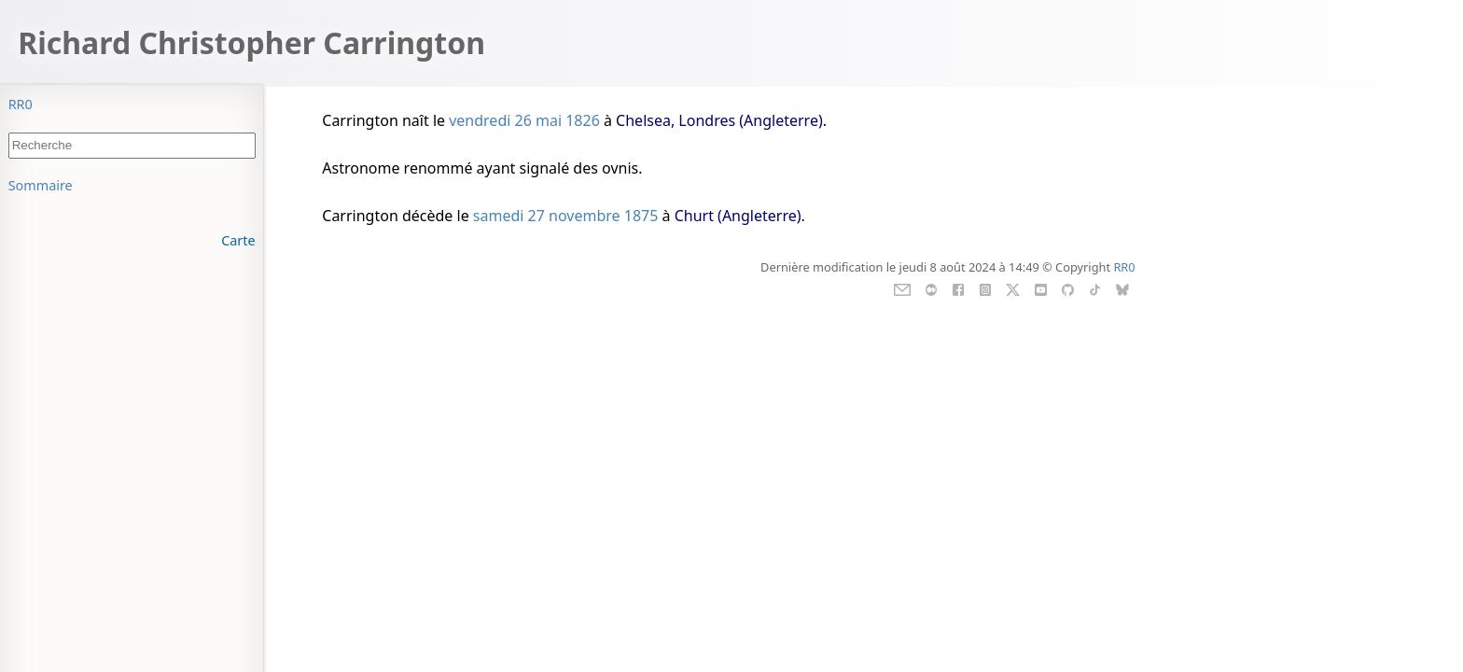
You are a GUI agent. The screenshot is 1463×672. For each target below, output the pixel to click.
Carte (238, 240)
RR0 (20, 104)
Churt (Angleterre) (738, 215)
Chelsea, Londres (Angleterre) (719, 120)
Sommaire (40, 185)
